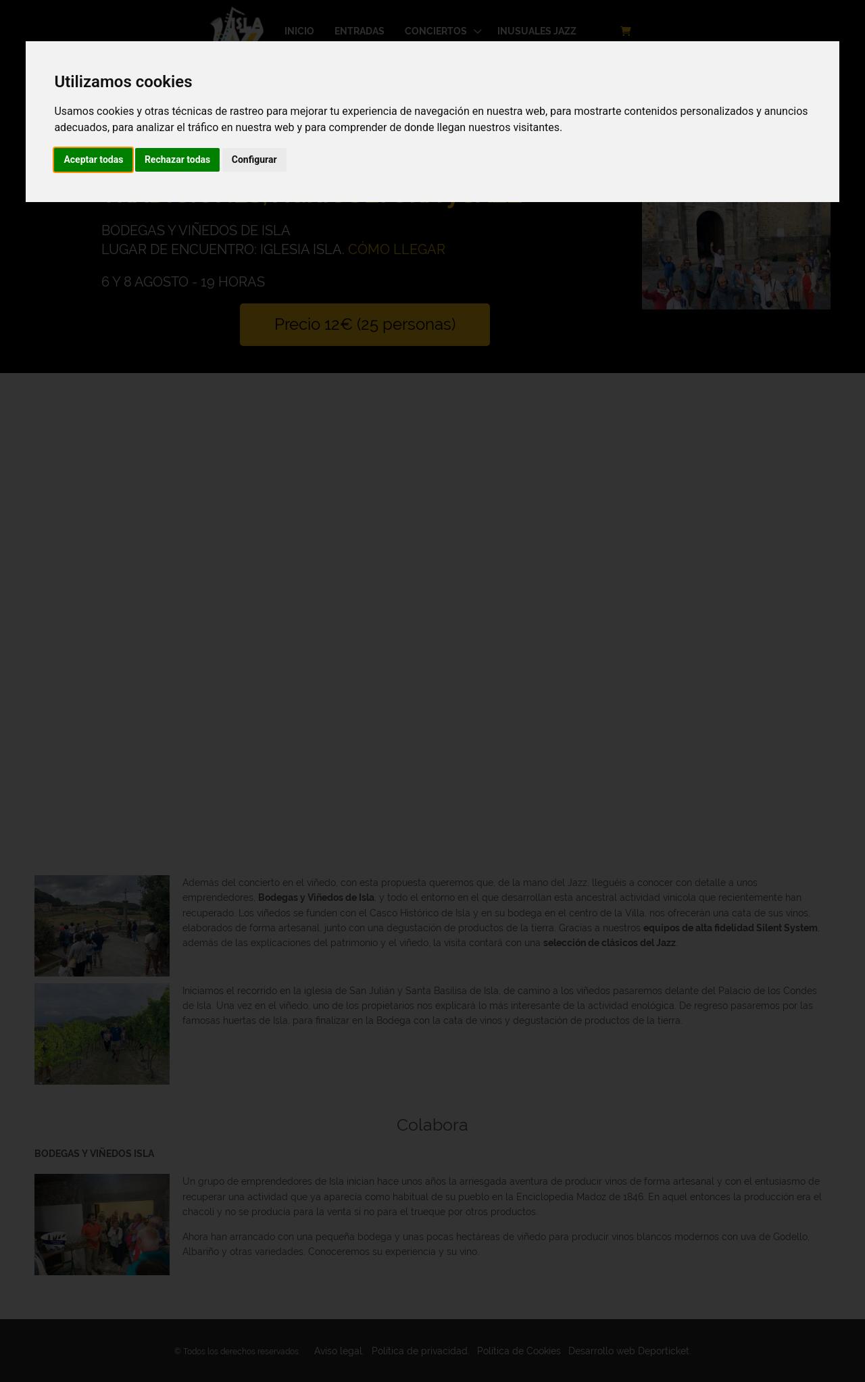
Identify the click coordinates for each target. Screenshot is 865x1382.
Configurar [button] (254, 159)
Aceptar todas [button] (93, 159)
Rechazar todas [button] (177, 159)
